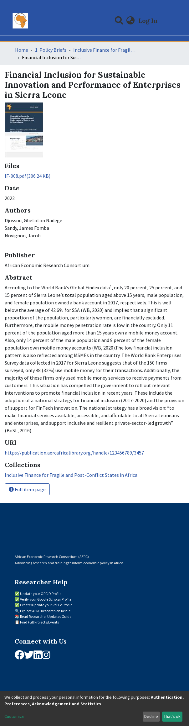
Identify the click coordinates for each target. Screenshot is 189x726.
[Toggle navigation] (170, 20)
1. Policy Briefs (50, 50)
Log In (148, 20)
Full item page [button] (27, 489)
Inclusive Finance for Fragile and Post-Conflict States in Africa (104, 50)
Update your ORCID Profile (40, 593)
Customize (14, 716)
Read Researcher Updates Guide (45, 616)
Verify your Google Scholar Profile (45, 599)
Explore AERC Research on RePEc (45, 610)
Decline (151, 716)
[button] (130, 20)
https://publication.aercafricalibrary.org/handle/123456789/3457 (74, 453)
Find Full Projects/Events (39, 622)
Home (21, 50)
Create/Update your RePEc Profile (46, 604)
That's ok (172, 716)
